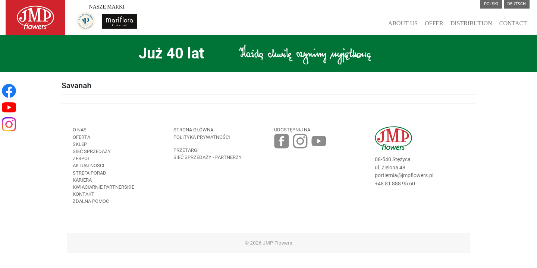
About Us (403, 23)
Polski (491, 3)
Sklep (80, 144)
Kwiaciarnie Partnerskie (103, 187)
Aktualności (88, 165)
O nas (80, 130)
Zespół (81, 158)
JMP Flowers (277, 243)
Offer (434, 23)
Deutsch (517, 3)
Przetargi (186, 150)
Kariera (82, 180)
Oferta (81, 137)
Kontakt (83, 194)
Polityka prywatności (201, 137)
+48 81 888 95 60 (395, 184)
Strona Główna (193, 130)
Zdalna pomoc (91, 201)
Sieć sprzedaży (92, 151)
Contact (513, 23)
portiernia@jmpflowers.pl (404, 175)
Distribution (471, 23)
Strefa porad (89, 173)
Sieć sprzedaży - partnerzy (207, 157)
